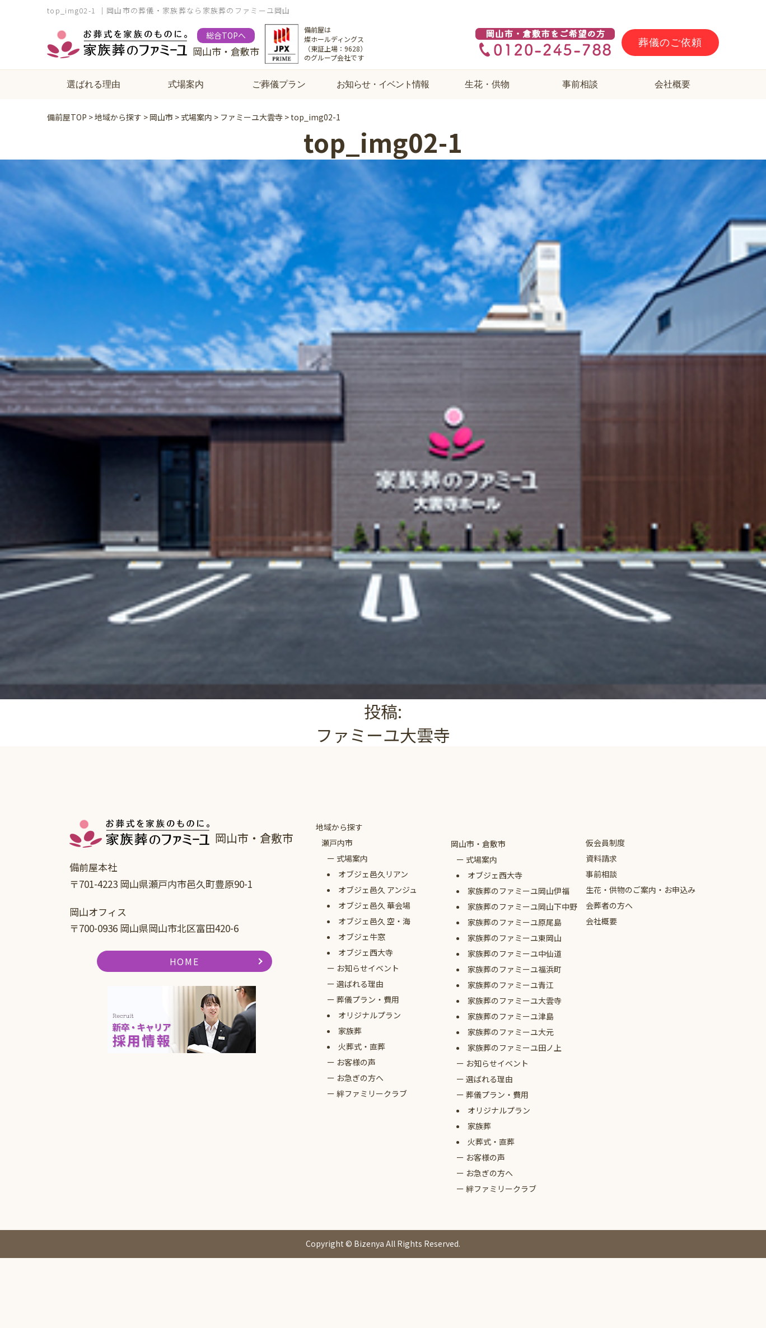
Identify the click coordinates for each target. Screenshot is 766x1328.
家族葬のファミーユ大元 (511, 1031)
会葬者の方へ (609, 905)
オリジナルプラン (369, 1015)
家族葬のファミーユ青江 (511, 984)
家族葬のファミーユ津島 (511, 1016)
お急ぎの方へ (360, 1077)
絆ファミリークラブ (372, 1093)
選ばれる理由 (93, 84)
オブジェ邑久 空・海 (374, 921)
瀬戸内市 (337, 842)
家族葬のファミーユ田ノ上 (515, 1047)
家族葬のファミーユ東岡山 (515, 937)
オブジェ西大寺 (365, 952)
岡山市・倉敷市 (478, 843)
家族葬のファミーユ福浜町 (515, 969)
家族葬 (350, 1030)
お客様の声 (356, 1062)
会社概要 (672, 84)
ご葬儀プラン (279, 84)
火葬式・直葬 (361, 1046)
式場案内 (186, 84)
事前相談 (580, 84)
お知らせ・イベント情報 (383, 84)
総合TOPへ (226, 35)
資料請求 (601, 858)
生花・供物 (487, 84)
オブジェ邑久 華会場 (374, 905)
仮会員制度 (605, 842)
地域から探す (339, 827)
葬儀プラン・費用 (368, 999)
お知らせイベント (368, 968)
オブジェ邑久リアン (373, 874)
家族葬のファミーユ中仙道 (515, 953)
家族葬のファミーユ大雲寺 (515, 1000)
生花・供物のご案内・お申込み (640, 889)
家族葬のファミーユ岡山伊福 (518, 890)
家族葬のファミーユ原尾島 (515, 922)
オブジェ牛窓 (361, 936)
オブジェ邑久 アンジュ (377, 889)
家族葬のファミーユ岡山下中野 (522, 906)
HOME (184, 961)
